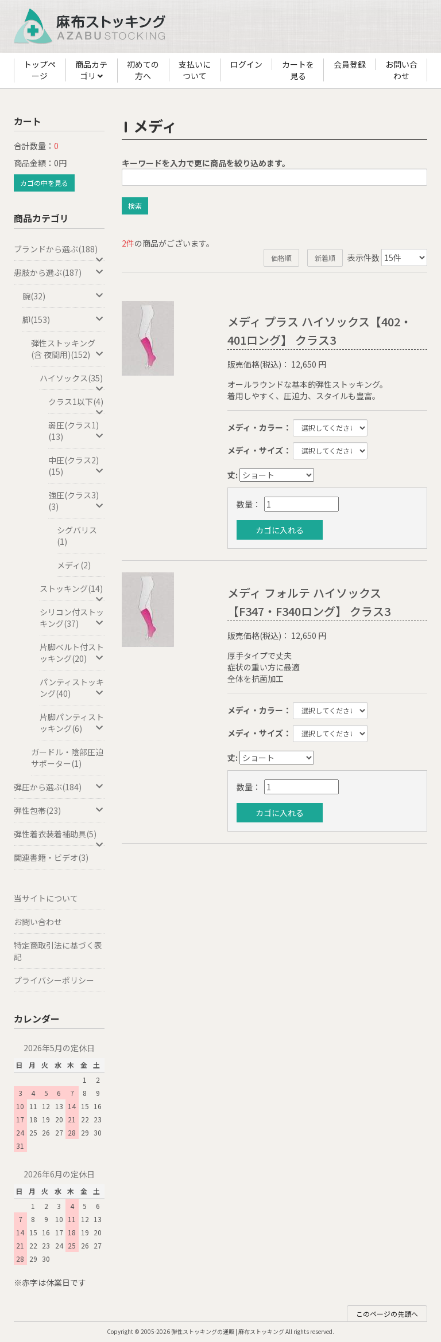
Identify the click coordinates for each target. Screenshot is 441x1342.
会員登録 (350, 64)
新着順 (325, 258)
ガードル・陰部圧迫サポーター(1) (67, 757)
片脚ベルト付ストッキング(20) (72, 652)
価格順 (281, 258)
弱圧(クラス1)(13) (76, 430)
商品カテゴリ (91, 70)
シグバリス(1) (77, 535)
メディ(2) (74, 565)
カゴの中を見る (44, 183)
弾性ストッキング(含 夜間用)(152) (68, 348)
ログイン (246, 64)
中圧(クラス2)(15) (76, 465)
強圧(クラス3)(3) (76, 500)
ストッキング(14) (72, 591)
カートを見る (298, 69)
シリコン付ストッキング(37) (72, 617)
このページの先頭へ (387, 1313)
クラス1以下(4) (76, 404)
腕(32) (63, 296)
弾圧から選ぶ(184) (59, 787)
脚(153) (63, 319)
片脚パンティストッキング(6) (72, 722)
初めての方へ (143, 69)
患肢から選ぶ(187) (59, 272)
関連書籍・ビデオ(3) (51, 857)
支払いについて (195, 69)
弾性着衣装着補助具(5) (59, 837)
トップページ (40, 69)
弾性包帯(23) (59, 810)
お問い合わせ (401, 69)
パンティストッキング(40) (72, 687)
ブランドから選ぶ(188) (59, 252)
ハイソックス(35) (72, 381)
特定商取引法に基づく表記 (58, 950)
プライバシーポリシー (54, 980)
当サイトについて (46, 898)
